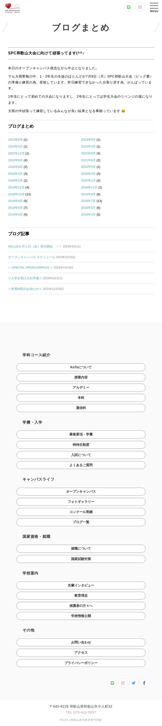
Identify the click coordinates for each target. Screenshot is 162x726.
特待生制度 (81, 446)
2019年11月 (89, 187)
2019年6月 (15, 207)
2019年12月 (16, 187)
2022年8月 (15, 160)
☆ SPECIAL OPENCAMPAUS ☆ (30, 267)
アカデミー (81, 389)
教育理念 (81, 597)
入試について (81, 456)
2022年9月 (88, 153)
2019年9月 (88, 194)
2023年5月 (88, 139)
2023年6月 (15, 139)
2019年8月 (15, 201)
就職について (81, 550)
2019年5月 (88, 207)
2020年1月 (88, 180)
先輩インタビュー (81, 586)
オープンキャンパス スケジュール (31, 257)
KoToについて (81, 368)
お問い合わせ (81, 643)
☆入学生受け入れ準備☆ (25, 278)
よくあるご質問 (81, 466)
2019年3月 (88, 214)
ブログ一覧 (81, 523)
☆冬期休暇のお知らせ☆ (25, 289)
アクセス (81, 654)
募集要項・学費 (81, 436)
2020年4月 (15, 173)
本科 (81, 399)
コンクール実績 (81, 513)
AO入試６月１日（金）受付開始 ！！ (35, 246)
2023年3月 (88, 146)
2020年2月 (15, 180)
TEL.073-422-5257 (81, 713)
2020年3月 (88, 173)
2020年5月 (88, 167)
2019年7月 (88, 201)
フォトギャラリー (81, 503)
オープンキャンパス (81, 493)
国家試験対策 (81, 560)
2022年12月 (16, 153)
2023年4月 (15, 146)
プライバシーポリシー (81, 664)
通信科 (81, 409)
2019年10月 (16, 194)
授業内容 (81, 378)
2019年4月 (15, 214)
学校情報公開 (81, 617)
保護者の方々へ (81, 607)
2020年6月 (15, 167)
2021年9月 (88, 160)
